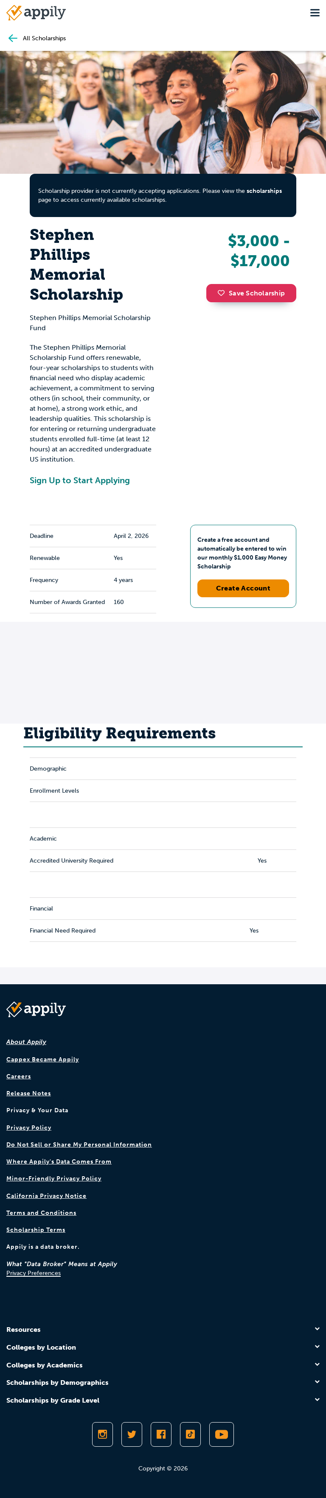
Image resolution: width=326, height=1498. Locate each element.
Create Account (243, 588)
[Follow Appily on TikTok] (190, 1434)
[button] (223, 293)
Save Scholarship (251, 293)
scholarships (264, 191)
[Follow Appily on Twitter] (131, 1434)
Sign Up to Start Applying (80, 480)
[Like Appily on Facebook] (161, 1434)
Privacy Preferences (33, 1273)
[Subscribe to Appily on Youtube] (221, 1434)
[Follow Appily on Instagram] (102, 1434)
